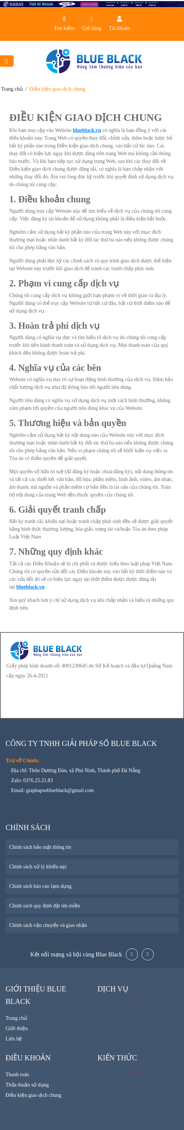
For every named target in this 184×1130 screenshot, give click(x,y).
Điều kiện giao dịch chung (57, 89)
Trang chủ (12, 89)
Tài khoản (119, 28)
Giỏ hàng (91, 28)
